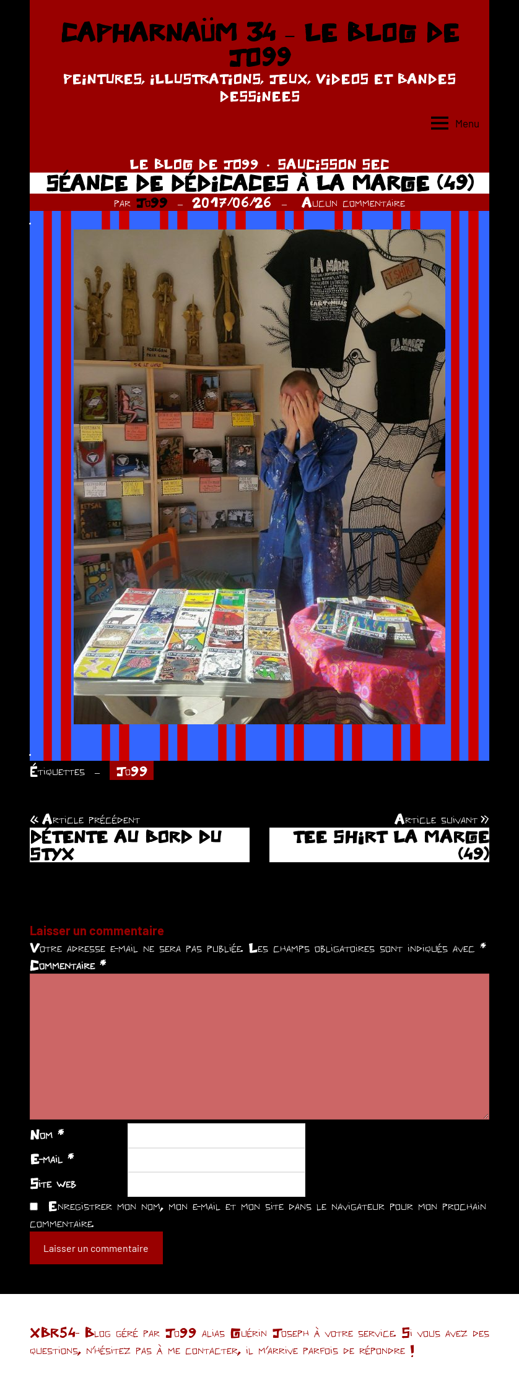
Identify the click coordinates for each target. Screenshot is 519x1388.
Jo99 (152, 202)
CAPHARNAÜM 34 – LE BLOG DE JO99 (259, 44)
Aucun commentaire (353, 202)
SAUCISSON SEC (333, 164)
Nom (47, 1134)
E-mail (52, 1158)
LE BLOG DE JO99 (194, 164)
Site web (53, 1183)
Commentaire (68, 965)
